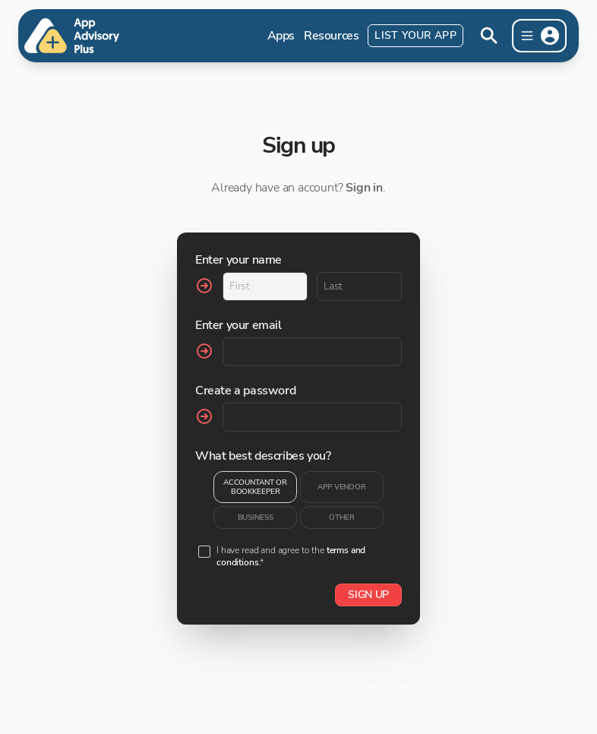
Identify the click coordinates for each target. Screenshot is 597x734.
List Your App (415, 35)
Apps (281, 35)
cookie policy (545, 707)
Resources (331, 35)
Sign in (364, 187)
